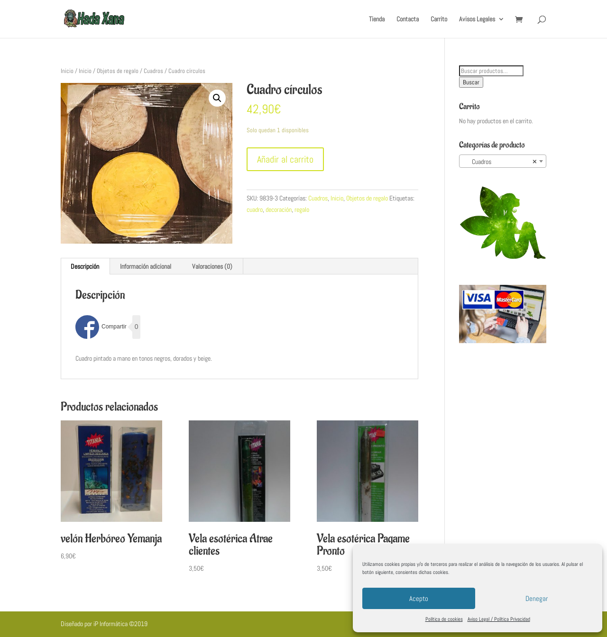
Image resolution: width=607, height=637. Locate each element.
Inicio (67, 71)
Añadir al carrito (285, 159)
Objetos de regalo (117, 71)
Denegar (536, 598)
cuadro (255, 209)
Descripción (85, 266)
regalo (301, 209)
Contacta (407, 19)
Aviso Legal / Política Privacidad (499, 619)
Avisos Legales (477, 19)
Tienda (377, 19)
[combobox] (502, 161)
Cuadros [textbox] (499, 161)
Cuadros (153, 71)
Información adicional (145, 266)
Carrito (439, 19)
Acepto (418, 598)
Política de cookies (444, 619)
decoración (279, 209)
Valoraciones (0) (212, 266)
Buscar (471, 82)
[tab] (85, 266)
